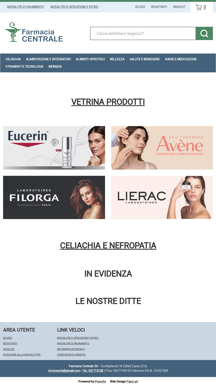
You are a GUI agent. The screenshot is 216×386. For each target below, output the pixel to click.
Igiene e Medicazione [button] (181, 59)
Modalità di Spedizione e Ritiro (74, 7)
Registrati (159, 7)
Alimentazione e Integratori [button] (48, 59)
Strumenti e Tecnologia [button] (24, 66)
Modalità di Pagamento (25, 7)
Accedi (140, 7)
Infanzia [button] (55, 66)
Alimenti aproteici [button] (90, 59)
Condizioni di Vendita (71, 354)
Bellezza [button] (117, 59)
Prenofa (100, 381)
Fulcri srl (132, 381)
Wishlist (179, 7)
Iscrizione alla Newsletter (22, 354)
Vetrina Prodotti (108, 102)
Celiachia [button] (13, 59)
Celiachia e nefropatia (108, 245)
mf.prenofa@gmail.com (64, 371)
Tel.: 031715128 (93, 371)
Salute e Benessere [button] (145, 59)
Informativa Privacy (71, 349)
